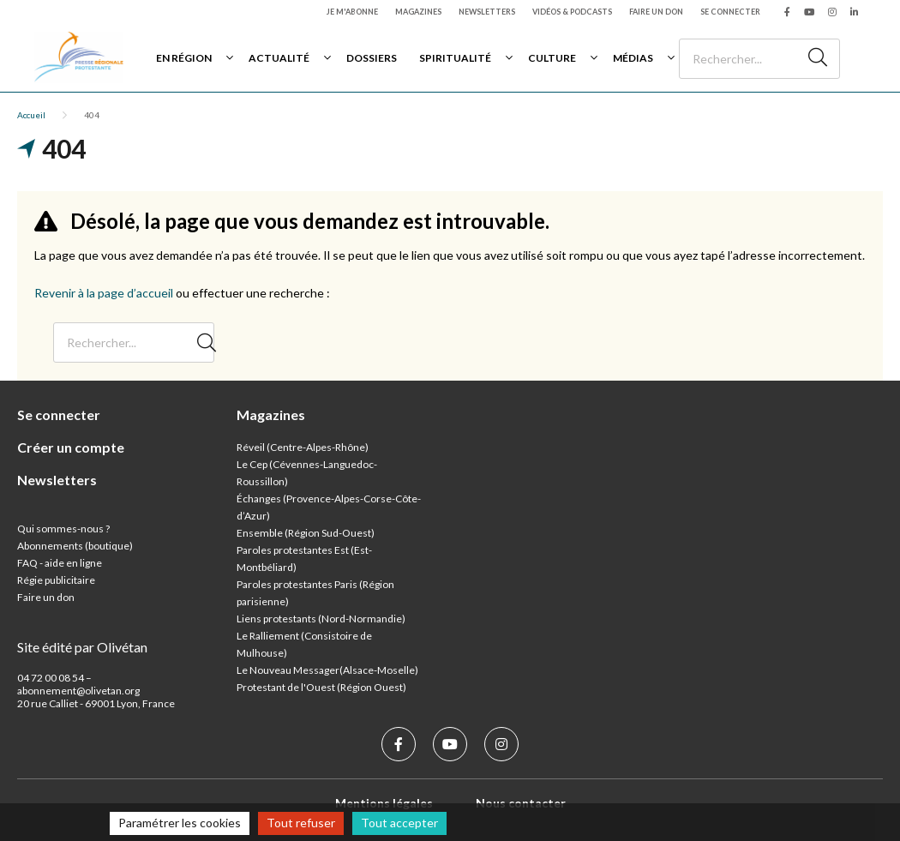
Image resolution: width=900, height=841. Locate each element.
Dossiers (371, 57)
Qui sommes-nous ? (63, 528)
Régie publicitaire (56, 580)
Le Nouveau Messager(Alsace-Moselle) (327, 670)
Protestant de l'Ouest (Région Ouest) (321, 687)
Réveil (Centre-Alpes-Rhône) (303, 447)
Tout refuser (301, 822)
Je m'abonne (352, 11)
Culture (552, 57)
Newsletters (487, 11)
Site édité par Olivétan (82, 647)
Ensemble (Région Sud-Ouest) (306, 532)
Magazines (418, 11)
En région (184, 57)
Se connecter (730, 11)
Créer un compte (70, 447)
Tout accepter (399, 822)
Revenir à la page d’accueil (103, 292)
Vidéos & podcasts (572, 11)
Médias (633, 57)
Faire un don (656, 11)
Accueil (31, 115)
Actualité (279, 57)
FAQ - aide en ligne (59, 562)
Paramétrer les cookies (179, 822)
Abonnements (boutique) (75, 545)
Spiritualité (455, 57)
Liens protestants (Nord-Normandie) (321, 618)
